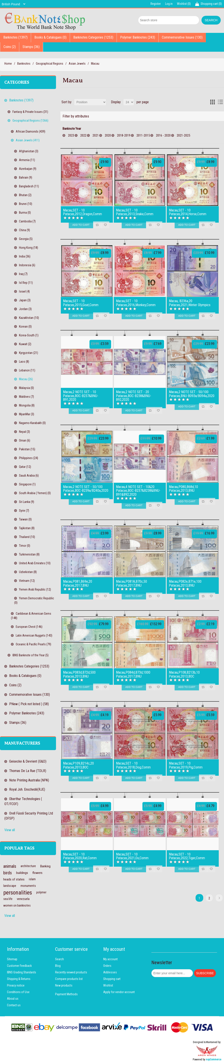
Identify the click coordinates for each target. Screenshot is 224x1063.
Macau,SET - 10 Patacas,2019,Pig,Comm (186, 765)
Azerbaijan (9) (27, 168)
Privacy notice (15, 985)
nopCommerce (213, 1059)
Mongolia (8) (27, 405)
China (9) (24, 230)
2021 (96, 135)
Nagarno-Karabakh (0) (32, 423)
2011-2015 (143, 135)
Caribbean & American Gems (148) (31, 616)
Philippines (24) (28, 458)
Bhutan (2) (25, 195)
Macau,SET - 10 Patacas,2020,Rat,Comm (80, 856)
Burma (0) (25, 212)
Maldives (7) (26, 396)
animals (9, 866)
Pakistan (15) (27, 449)
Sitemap (12, 959)
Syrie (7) (24, 510)
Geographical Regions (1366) (30, 120)
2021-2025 (183, 135)
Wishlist (108, 985)
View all (9, 830)
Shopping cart (112, 979)
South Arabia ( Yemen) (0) (35, 493)
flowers (37, 873)
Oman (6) (24, 440)
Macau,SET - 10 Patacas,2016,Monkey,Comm (136, 303)
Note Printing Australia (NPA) (29, 780)
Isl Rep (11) (26, 282)
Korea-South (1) (28, 335)
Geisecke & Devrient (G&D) (27, 761)
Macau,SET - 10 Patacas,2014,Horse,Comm (187, 212)
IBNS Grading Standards (21, 972)
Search (59, 959)
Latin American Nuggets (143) (34, 635)
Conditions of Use (18, 992)
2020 (108, 135)
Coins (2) (10, 47)
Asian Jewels (77, 63)
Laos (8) (24, 361)
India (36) (24, 256)
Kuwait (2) (25, 344)
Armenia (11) (27, 160)
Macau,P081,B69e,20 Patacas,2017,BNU (77, 583)
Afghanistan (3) (28, 151)
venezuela (23, 899)
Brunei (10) (25, 204)
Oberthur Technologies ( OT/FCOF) (23, 801)
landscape (9, 886)
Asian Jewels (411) (28, 140)
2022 (83, 135)
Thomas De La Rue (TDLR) (27, 771)
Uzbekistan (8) (28, 572)
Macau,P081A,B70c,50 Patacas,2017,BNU (131, 583)
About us (12, 998)
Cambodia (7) (27, 221)
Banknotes (23, 63)
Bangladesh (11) (29, 186)
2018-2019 (123, 135)
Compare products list (69, 979)
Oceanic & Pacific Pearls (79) (33, 644)
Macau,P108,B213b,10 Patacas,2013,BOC (184, 674)
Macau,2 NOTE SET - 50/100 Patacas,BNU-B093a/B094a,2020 (191, 394)
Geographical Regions (49, 63)
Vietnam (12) (27, 580)
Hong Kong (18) (28, 247)
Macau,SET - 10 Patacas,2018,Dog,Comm (133, 765)
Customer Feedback (19, 965)
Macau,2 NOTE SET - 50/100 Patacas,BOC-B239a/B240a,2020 (85, 489)
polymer (41, 892)
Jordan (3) (25, 309)
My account (110, 959)
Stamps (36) (31, 47)
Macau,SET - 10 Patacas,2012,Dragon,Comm (82, 212)
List (220, 102)
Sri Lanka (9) (26, 502)
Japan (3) (25, 300)
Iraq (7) (23, 274)
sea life (7, 899)
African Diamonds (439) (30, 131)
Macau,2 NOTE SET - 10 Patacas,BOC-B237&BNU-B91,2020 (80, 396)
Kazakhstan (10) (29, 317)
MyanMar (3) (26, 414)
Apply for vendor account (119, 992)
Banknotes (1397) (15, 37)
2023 (71, 135)
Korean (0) (25, 326)
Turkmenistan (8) (29, 554)
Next (219, 898)
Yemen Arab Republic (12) (35, 589)
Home (8, 63)
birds (7, 872)
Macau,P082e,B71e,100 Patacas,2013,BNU (185, 583)
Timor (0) (24, 545)
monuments (28, 886)
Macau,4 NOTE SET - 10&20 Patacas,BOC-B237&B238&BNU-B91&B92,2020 (138, 491)
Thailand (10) (27, 537)
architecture (28, 866)
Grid (212, 102)
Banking (45, 866)
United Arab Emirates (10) (35, 563)
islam (32, 879)
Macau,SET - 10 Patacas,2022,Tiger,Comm (187, 856)
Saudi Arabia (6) (29, 475)
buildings (22, 873)
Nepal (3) (24, 431)
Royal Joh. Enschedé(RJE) (27, 789)
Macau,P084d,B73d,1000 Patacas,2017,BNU (133, 674)
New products (63, 985)
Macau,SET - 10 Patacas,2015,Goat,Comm (80, 303)
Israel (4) (24, 291)
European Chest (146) (29, 626)
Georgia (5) (26, 239)
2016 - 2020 (163, 135)
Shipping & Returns (18, 979)
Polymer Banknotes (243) (137, 37)
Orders (107, 965)
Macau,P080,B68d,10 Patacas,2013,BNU (183, 489)
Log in (169, 3)
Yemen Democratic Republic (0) (34, 600)
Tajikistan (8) (27, 528)
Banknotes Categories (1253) (93, 37)
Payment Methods (66, 994)
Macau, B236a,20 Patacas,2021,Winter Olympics (189, 303)
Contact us (14, 1005)
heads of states (13, 879)
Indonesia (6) (27, 265)
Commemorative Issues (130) (182, 37)
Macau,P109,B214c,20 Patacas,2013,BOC (78, 765)
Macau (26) (26, 379)
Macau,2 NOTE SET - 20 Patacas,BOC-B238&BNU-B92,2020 (133, 396)
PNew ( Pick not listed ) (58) (29, 704)
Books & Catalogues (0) (50, 37)
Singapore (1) (27, 484)
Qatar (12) (25, 467)
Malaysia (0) (26, 388)
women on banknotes (17, 905)
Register (155, 3)
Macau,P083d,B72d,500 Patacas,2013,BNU (79, 674)
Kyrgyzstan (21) (28, 353)
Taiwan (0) (25, 519)
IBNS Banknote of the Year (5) (30, 655)
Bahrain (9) (25, 177)
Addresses (110, 972)
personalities (17, 892)
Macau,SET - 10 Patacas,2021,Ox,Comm (132, 856)
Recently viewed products (71, 972)
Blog (58, 965)
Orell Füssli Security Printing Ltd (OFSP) (28, 815)
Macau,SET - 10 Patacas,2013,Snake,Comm (134, 212)
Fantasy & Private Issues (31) (30, 112)
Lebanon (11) (27, 370)
